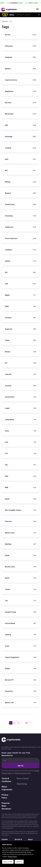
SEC (6, 272)
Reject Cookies (7, 862)
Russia (7, 352)
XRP (6, 125)
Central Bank (10, 623)
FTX (6, 453)
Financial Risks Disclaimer (6, 806)
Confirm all (19, 862)
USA (6, 284)
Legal (7, 408)
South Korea (10, 204)
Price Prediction (11, 238)
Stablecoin (9, 227)
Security (8, 386)
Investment (9, 397)
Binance (8, 193)
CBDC (7, 306)
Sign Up (20, 766)
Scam (7, 646)
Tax (6, 601)
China (7, 340)
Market (8, 69)
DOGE (7, 555)
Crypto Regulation (12, 657)
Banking (8, 544)
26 (26, 723)
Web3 (7, 578)
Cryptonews (5, 21)
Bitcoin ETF (9, 680)
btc (6, 363)
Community (9, 419)
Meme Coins (10, 533)
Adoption (8, 57)
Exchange (8, 136)
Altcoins (8, 102)
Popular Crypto (5, 840)
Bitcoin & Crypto (18, 840)
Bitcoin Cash (10, 567)
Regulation (9, 91)
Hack (7, 431)
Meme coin (9, 702)
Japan (7, 499)
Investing (9, 216)
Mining (7, 182)
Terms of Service (21, 773)
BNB (6, 487)
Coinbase (8, 250)
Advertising (22, 784)
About (30, 839)
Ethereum (9, 46)
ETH (6, 442)
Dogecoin (8, 329)
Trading (8, 148)
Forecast (8, 521)
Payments (9, 691)
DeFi (6, 159)
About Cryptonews (7, 788)
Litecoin (8, 374)
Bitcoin (7, 35)
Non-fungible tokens (13, 510)
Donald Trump (10, 612)
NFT (6, 170)
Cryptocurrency (11, 80)
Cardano (8, 318)
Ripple (7, 295)
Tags (11, 21)
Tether (7, 589)
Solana (7, 261)
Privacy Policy (5, 796)
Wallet (7, 668)
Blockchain (9, 114)
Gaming (8, 635)
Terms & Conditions (6, 780)
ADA (6, 476)
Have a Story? (23, 778)
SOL (6, 465)
